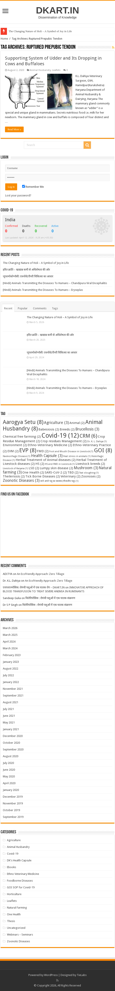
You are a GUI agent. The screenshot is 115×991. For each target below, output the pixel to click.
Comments (39, 308)
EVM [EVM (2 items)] (13, 451)
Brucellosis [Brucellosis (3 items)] (87, 429)
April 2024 (9, 641)
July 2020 (8, 763)
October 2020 (11, 742)
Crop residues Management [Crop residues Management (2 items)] (64, 441)
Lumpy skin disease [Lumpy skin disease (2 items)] (56, 468)
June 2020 (9, 769)
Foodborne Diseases (20, 880)
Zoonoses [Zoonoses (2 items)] (90, 476)
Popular (23, 308)
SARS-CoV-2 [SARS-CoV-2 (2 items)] (56, 472)
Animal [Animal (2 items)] (77, 423)
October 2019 (11, 810)
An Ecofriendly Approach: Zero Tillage (40, 574)
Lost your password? (18, 195)
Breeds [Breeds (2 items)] (67, 429)
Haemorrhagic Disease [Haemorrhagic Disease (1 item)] (16, 456)
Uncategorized (16, 927)
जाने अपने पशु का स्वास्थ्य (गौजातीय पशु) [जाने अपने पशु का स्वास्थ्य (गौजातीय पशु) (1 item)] (59, 481)
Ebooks (11, 867)
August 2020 (10, 756)
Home (4, 38)
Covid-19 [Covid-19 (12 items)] (60, 435)
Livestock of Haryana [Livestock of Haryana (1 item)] (15, 468)
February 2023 (12, 655)
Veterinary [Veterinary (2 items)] (70, 476)
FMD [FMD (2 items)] (43, 451)
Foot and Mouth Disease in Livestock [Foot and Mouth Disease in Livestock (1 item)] (71, 451)
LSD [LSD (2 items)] (34, 468)
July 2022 (8, 675)
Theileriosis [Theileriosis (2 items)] (14, 476)
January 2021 (11, 729)
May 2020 (9, 776)
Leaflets (56, 70)
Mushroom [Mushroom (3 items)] (86, 468)
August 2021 (10, 702)
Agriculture (14, 840)
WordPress (51, 975)
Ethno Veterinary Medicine (23, 873)
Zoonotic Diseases (18, 941)
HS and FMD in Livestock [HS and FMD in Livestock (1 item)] (60, 464)
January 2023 (11, 661)
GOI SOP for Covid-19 (20, 887)
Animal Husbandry (40, 70)
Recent (8, 308)
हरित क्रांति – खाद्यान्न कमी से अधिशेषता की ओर (26, 269)
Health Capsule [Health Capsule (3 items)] (46, 456)
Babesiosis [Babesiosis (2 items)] (48, 429)
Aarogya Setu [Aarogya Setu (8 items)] (23, 422)
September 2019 (13, 817)
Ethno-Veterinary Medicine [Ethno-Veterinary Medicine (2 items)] (50, 445)
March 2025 (10, 634)
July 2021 (8, 709)
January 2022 (11, 682)
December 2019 (13, 796)
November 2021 (13, 688)
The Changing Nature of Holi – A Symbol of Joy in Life (40, 31)
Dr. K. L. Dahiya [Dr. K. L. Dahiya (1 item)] (97, 441)
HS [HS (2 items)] (39, 464)
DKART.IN (57, 10)
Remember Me (33, 186)
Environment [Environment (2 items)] (15, 445)
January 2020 (11, 790)
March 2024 (10, 648)
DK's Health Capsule (19, 860)
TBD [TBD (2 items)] (73, 472)
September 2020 (13, 749)
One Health (14, 914)
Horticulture (14, 894)
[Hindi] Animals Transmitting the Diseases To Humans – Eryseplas (43, 289)
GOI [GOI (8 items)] (103, 450)
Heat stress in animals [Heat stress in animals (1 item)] (77, 456)
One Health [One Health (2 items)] (33, 472)
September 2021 (13, 695)
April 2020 (9, 783)
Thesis (11, 921)
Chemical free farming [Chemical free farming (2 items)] (22, 437)
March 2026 (10, 628)
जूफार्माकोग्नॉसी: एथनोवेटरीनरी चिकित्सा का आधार (28, 276)
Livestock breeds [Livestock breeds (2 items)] (90, 464)
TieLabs (82, 975)
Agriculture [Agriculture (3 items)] (56, 422)
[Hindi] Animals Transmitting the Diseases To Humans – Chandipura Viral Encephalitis (55, 283)
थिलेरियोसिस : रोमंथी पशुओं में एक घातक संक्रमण (50, 598)
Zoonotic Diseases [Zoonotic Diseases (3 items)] (21, 480)
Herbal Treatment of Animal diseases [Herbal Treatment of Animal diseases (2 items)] (46, 460)
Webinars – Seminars (20, 934)
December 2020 (13, 736)
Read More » (14, 129)
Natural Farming (17, 907)
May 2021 (9, 722)
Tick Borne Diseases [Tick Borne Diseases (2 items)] (42, 476)
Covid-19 (12, 853)
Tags (55, 308)
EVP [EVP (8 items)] (27, 450)
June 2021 (9, 715)
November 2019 (13, 803)
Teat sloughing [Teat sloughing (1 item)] (89, 472)
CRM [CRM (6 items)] (88, 436)
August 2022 (10, 668)
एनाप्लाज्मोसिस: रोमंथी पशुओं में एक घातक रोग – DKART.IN (34, 587)
